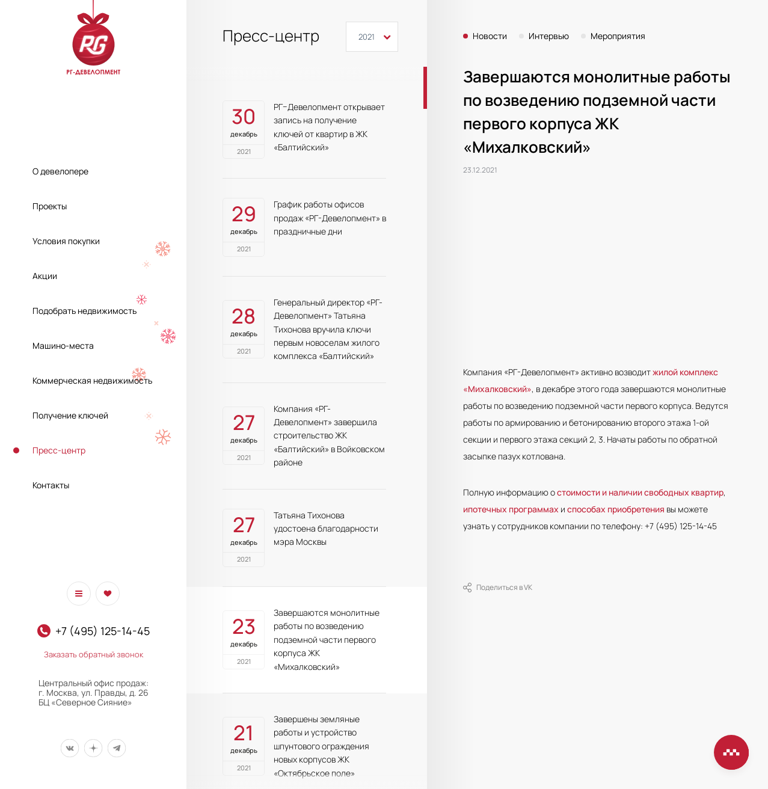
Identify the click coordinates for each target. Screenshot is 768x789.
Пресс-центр (58, 450)
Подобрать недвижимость (84, 310)
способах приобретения (616, 509)
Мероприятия (618, 36)
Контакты (50, 485)
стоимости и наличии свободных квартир (640, 492)
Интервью (549, 36)
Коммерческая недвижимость (92, 380)
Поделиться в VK (497, 587)
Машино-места (63, 345)
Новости (490, 36)
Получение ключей (70, 415)
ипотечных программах (511, 509)
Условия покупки (66, 241)
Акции (44, 275)
